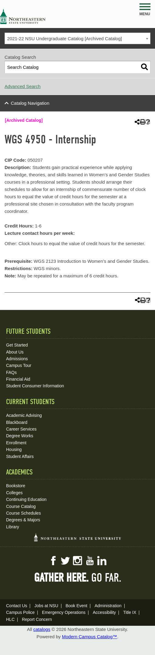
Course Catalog (21, 506)
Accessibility (104, 612)
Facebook (53, 560)
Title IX (129, 612)
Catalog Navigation (30, 103)
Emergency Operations (63, 612)
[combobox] (77, 38)
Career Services (21, 429)
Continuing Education (26, 499)
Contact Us (16, 605)
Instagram (77, 560)
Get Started (17, 345)
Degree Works (19, 435)
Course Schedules (23, 513)
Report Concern (37, 619)
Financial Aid (18, 379)
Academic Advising (24, 415)
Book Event (77, 605)
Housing (14, 449)
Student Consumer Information (35, 385)
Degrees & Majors (23, 519)
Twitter (65, 560)
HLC (10, 619)
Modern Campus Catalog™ (89, 636)
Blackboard (16, 422)
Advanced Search (22, 86)
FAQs (11, 372)
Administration (108, 605)
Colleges (14, 492)
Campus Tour (18, 365)
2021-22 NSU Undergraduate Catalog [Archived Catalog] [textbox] (64, 38)
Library (12, 526)
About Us (15, 352)
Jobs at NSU (46, 605)
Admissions (17, 358)
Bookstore (15, 485)
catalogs (41, 629)
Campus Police (20, 612)
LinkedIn (101, 560)
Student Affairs (20, 456)
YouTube (89, 560)
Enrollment (16, 442)
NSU (23, 16)
